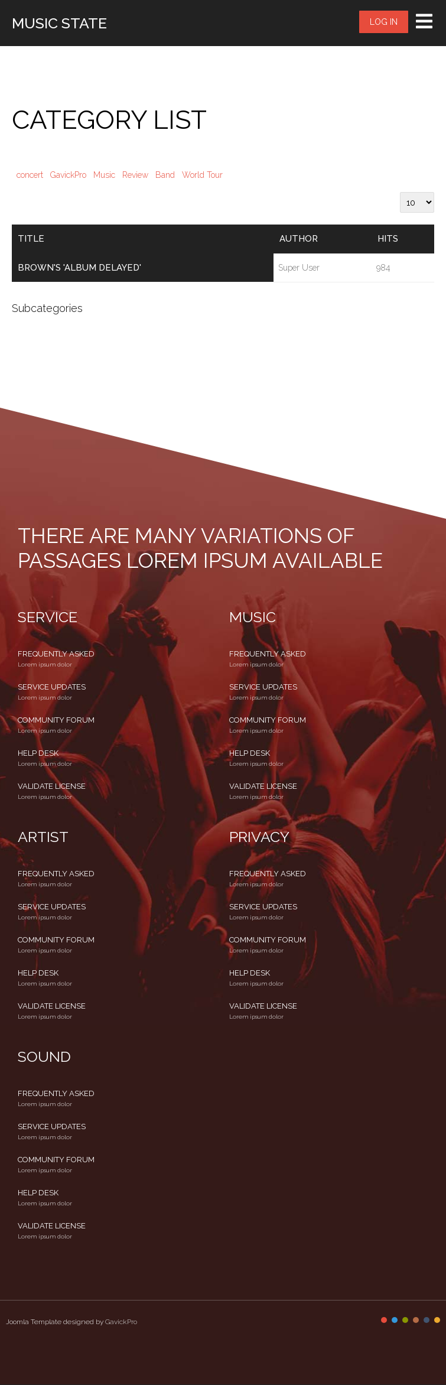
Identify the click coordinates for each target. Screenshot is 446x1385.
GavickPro (68, 175)
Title (31, 238)
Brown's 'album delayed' (79, 267)
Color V (426, 1320)
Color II (395, 1320)
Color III (405, 1320)
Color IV (416, 1320)
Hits (387, 238)
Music (104, 175)
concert (30, 175)
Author (298, 238)
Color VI (437, 1320)
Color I (384, 1320)
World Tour (202, 175)
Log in (384, 22)
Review (135, 175)
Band (165, 175)
